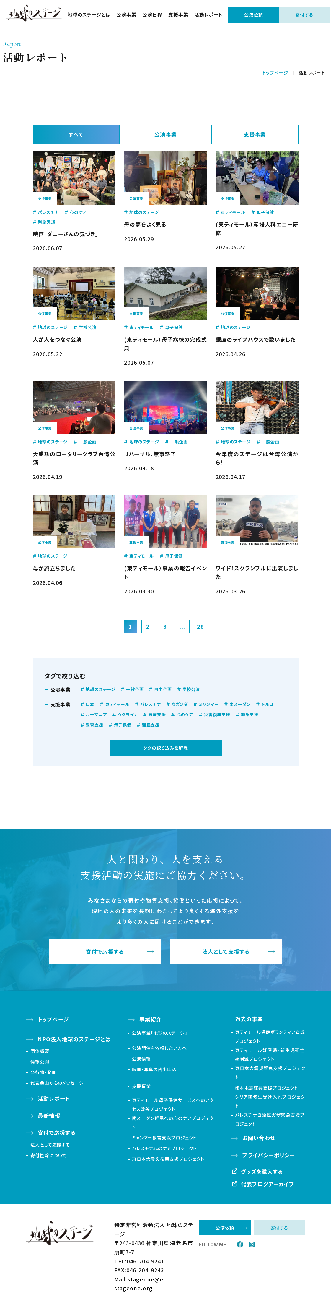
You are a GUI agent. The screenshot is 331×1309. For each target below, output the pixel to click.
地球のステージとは (89, 14)
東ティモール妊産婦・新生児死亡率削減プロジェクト (270, 1054)
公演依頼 (253, 15)
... (182, 626)
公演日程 (152, 14)
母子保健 (122, 725)
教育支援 (94, 725)
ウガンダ (180, 704)
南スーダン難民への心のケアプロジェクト (173, 1122)
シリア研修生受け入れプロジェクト (270, 1101)
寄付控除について (48, 1155)
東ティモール (117, 704)
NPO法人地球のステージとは (74, 1039)
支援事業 (178, 14)
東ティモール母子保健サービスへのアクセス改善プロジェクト (173, 1104)
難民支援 (150, 725)
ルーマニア (96, 714)
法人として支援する (226, 951)
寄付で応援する (105, 951)
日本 (90, 704)
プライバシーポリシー (268, 1155)
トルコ (267, 704)
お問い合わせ (258, 1138)
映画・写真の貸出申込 (154, 1069)
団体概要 (39, 1051)
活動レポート (208, 14)
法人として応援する (50, 1145)
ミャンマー (209, 704)
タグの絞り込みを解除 (165, 748)
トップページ (275, 73)
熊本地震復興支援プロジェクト (266, 1087)
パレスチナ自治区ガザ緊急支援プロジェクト (270, 1119)
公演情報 (141, 1058)
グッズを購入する (262, 1171)
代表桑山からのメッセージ (57, 1083)
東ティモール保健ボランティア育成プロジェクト (270, 1036)
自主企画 (163, 689)
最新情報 (49, 1115)
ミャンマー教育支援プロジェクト (164, 1137)
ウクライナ (128, 714)
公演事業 (126, 14)
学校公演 (191, 689)
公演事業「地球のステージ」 (159, 1033)
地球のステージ (100, 689)
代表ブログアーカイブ (268, 1184)
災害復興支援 (217, 714)
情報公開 (39, 1061)
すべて (76, 134)
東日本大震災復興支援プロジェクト (168, 1159)
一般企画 (135, 689)
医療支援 (157, 714)
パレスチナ (150, 704)
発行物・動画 (43, 1072)
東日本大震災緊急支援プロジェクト (270, 1072)
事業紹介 (150, 1019)
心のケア (185, 714)
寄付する (304, 15)
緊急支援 (249, 714)
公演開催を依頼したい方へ (159, 1048)
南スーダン (240, 704)
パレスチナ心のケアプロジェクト (164, 1148)
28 (200, 626)
